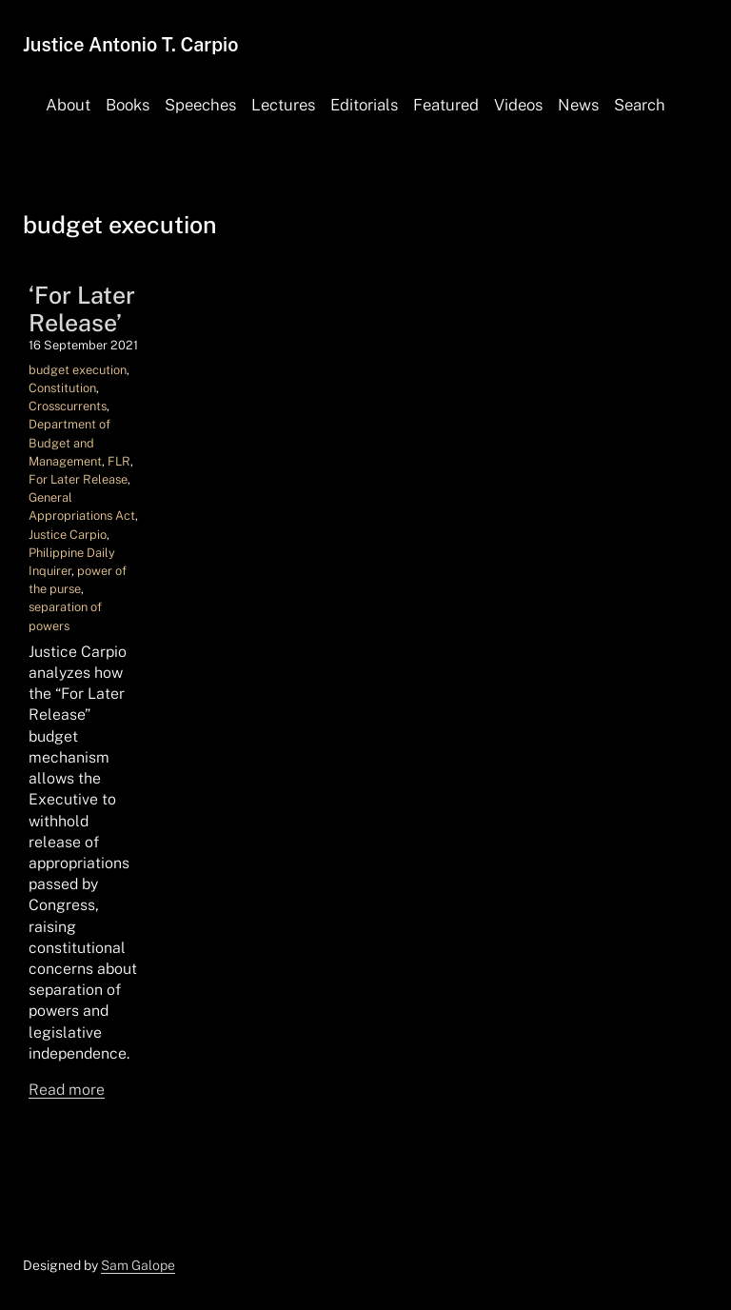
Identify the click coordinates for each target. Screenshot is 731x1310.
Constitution (62, 388)
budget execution (78, 370)
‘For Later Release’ (82, 308)
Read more (67, 1090)
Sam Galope (138, 1265)
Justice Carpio (68, 534)
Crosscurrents (68, 406)
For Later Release (78, 479)
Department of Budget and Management (69, 442)
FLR (119, 461)
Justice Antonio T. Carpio (130, 44)
